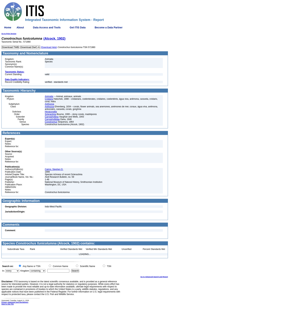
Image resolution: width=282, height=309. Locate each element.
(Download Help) (49, 47)
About (20, 27)
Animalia (49, 96)
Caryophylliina (51, 116)
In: (3, 271)
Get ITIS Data (78, 27)
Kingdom (24, 271)
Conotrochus (51, 122)
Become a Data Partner (108, 27)
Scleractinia (50, 114)
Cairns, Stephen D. (54, 169)
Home (7, 27)
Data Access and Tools (47, 27)
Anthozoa (49, 104)
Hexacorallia (51, 111)
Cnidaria (49, 99)
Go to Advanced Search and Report (154, 277)
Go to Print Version (8, 34)
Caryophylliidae (52, 119)
